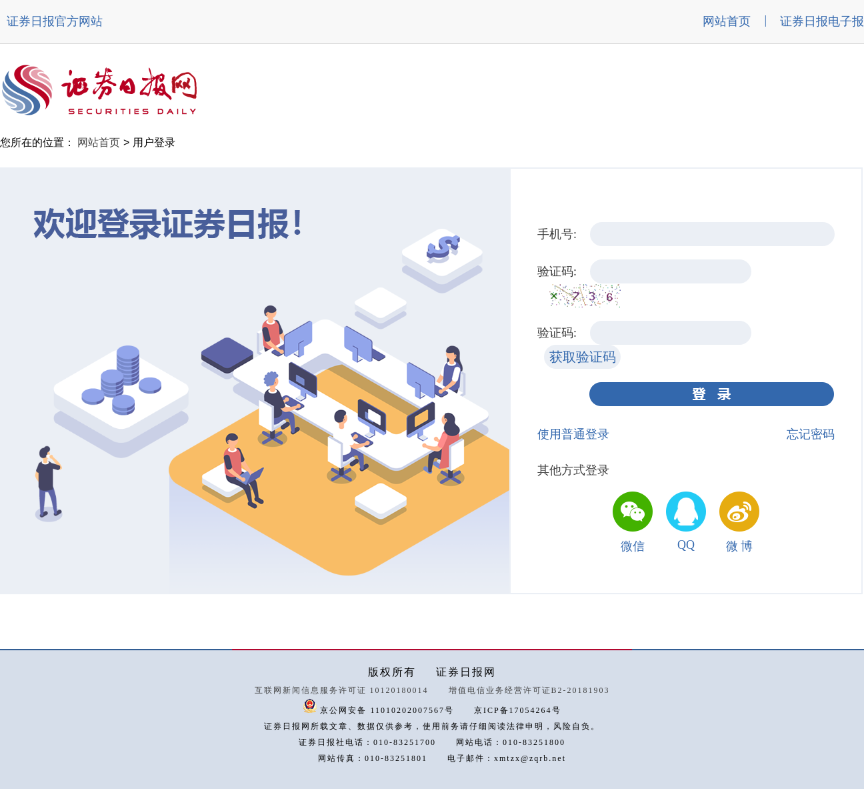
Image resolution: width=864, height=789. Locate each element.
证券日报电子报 (822, 21)
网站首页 (727, 21)
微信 (633, 546)
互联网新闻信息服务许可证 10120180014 (342, 690)
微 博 (739, 546)
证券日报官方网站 (55, 21)
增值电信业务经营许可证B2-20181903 (529, 690)
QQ (686, 545)
